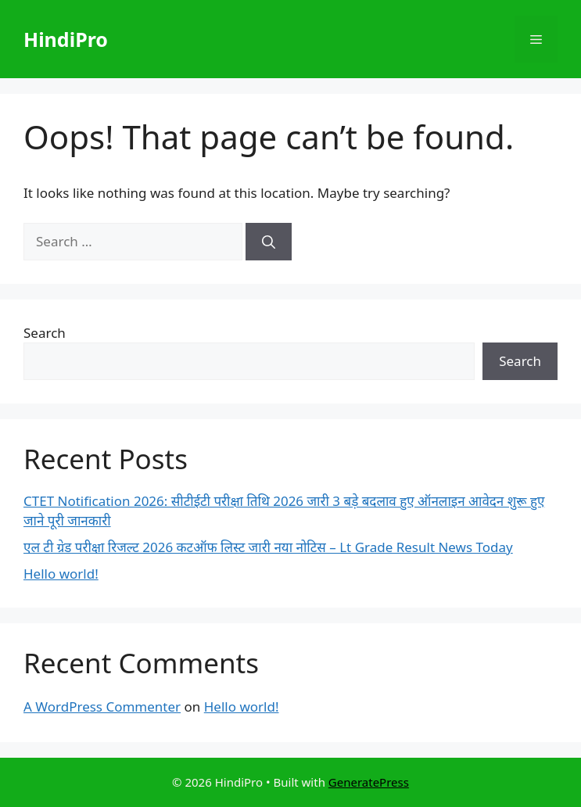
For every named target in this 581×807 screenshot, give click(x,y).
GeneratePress (368, 782)
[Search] (269, 241)
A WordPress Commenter (102, 707)
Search (44, 333)
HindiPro (65, 39)
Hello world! (61, 574)
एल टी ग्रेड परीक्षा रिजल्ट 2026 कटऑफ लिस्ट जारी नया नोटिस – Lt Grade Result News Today (268, 547)
